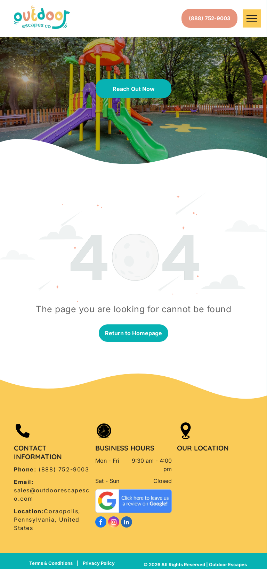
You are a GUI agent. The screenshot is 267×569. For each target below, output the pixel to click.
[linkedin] (126, 522)
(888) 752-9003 (64, 469)
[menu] (252, 18)
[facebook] (100, 522)
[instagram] (113, 522)
